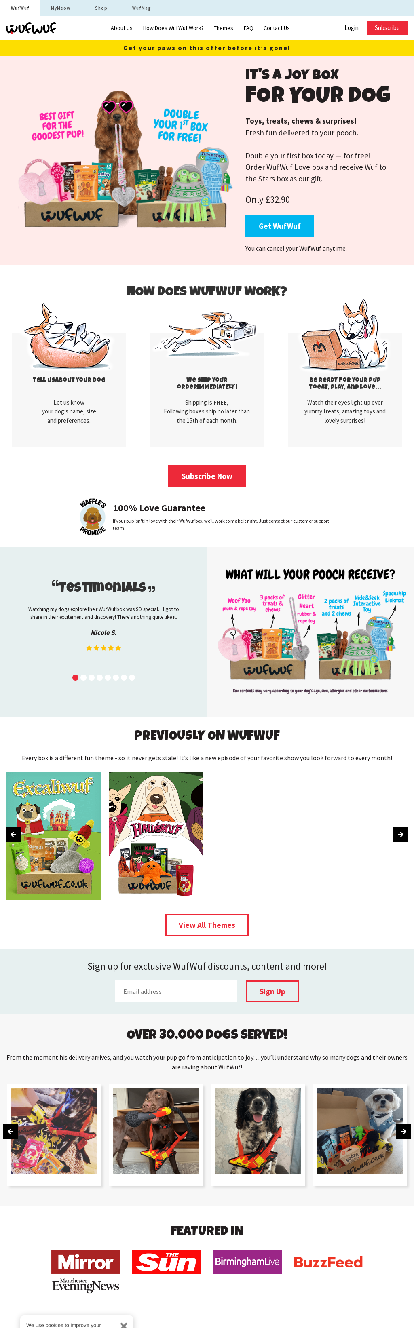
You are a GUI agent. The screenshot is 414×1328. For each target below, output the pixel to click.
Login (351, 28)
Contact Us (277, 28)
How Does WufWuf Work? (173, 28)
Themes (223, 28)
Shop (101, 8)
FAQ (248, 28)
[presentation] (13, 834)
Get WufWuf (280, 226)
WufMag (141, 8)
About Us (122, 28)
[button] (75, 678)
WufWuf (20, 8)
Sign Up (272, 991)
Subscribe (387, 28)
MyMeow (60, 8)
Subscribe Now (207, 476)
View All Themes (207, 925)
